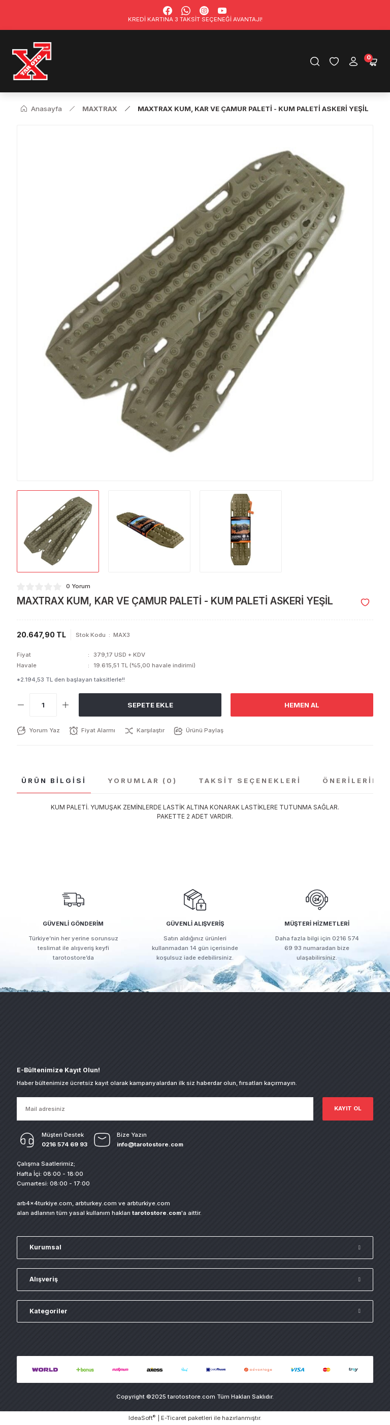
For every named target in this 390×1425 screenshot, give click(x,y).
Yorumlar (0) (142, 780)
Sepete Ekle (150, 705)
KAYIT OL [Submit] (348, 1108)
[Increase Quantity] (65, 705)
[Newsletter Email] (165, 1109)
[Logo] (32, 61)
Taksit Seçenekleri (250, 780)
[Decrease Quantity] (21, 705)
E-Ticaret (173, 1417)
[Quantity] (43, 705)
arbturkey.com (96, 1203)
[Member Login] (353, 61)
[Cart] (373, 61)
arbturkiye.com (148, 1203)
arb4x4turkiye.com (44, 1203)
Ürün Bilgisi (53, 780)
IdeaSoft (141, 1417)
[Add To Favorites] (365, 602)
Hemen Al (301, 705)
